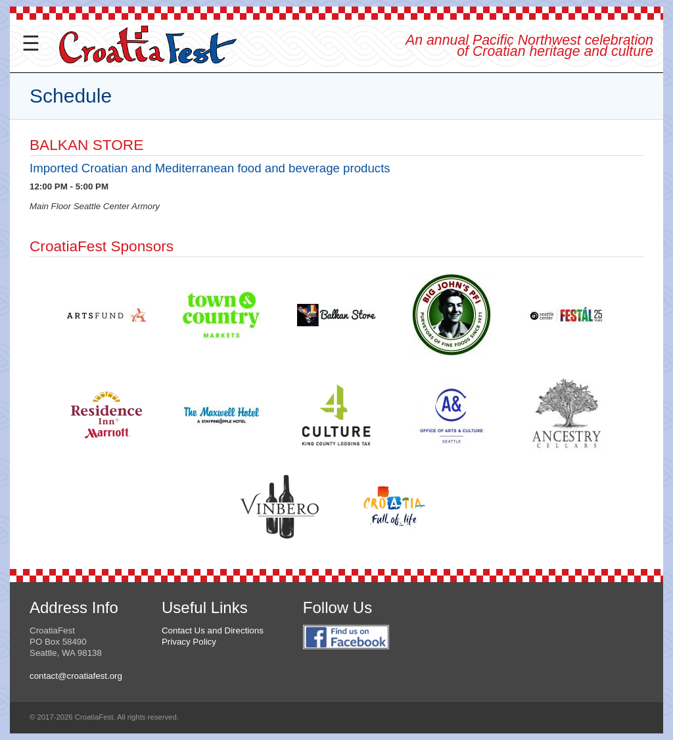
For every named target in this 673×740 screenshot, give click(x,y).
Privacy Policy (189, 642)
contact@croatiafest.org (76, 676)
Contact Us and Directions (213, 630)
